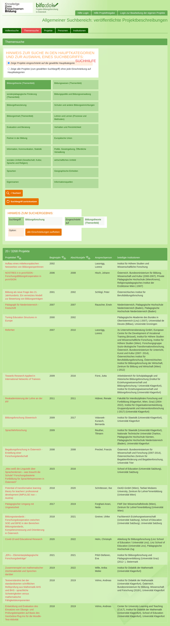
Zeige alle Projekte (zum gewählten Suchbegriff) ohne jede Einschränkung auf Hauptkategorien (49, 71)
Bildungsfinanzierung (16, 105)
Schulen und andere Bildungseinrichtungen (74, 105)
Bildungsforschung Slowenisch (21, 417)
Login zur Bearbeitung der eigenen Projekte (142, 13)
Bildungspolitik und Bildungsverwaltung (72, 94)
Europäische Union (63, 138)
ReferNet (9, 330)
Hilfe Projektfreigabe (104, 13)
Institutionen (79, 30)
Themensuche (31, 30)
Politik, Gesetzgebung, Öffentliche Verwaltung (70, 150)
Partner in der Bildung (17, 138)
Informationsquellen (63, 182)
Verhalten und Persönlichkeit (67, 127)
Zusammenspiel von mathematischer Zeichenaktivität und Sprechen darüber (24, 571)
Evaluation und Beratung (18, 127)
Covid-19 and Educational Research (23, 539)
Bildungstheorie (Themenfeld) (21, 83)
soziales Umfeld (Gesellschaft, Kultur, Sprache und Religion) (24, 161)
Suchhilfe (85, 61)
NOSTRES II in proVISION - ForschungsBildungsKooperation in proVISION (23, 276)
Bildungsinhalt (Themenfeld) (20, 116)
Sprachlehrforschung (16, 430)
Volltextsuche (12, 30)
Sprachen (11, 171)
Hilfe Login (83, 13)
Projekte (48, 30)
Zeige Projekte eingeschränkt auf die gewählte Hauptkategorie (41, 63)
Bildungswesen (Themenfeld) (68, 83)
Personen (63, 30)
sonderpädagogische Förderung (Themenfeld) (22, 95)
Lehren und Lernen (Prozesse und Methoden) (70, 117)
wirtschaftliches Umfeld (65, 160)
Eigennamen (13, 182)
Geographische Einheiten (66, 171)
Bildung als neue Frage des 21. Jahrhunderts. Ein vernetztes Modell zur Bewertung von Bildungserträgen (24, 295)
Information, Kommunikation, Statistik (24, 149)
